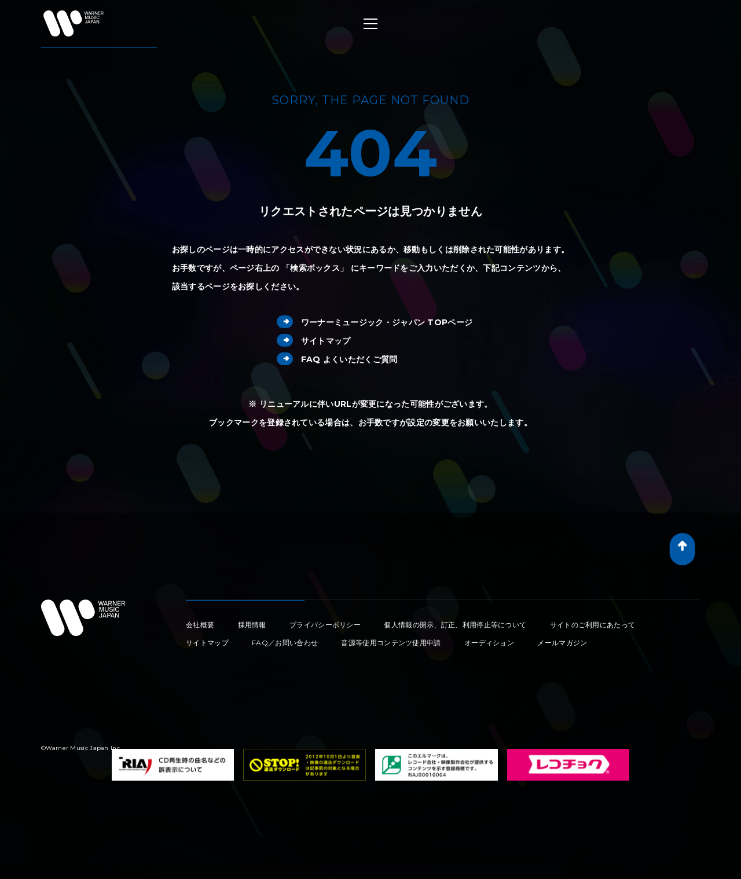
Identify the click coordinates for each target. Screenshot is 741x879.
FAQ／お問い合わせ (285, 642)
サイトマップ (314, 341)
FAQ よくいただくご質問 (337, 359)
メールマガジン (562, 642)
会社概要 (200, 624)
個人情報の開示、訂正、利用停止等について (455, 624)
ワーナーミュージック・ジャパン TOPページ (375, 322)
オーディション (489, 642)
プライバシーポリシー (325, 624)
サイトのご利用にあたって (593, 624)
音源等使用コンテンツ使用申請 (391, 642)
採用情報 (252, 624)
